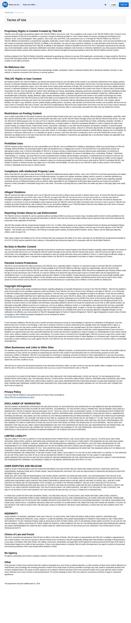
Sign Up (124, 4)
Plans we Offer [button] (30, 4)
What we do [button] (15, 4)
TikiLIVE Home (9, 12)
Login (113, 4)
